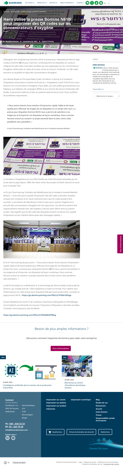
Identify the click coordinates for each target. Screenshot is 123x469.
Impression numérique (81, 399)
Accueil (99, 409)
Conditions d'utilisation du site (92, 464)
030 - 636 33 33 (17, 423)
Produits (42, 3)
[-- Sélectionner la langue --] (106, 96)
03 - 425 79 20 (16, 426)
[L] (30, 373)
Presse (98, 415)
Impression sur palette (56, 403)
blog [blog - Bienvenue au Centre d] (64, 357)
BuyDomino (55, 432)
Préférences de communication (108, 462)
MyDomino (105, 432)
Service (53, 3)
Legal (80, 462)
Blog (98, 399)
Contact (80, 3)
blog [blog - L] (2, 357)
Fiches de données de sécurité (81, 432)
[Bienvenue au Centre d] (77, 373)
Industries (50, 409)
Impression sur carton (55, 399)
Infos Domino (67, 3)
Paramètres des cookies (111, 464)
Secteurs (29, 3)
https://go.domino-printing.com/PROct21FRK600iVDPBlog (29, 315)
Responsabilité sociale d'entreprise (105, 419)
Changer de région (19, 462)
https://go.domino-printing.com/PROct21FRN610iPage (46, 295)
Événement (101, 406)
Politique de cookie (90, 462)
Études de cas (102, 403)
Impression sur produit (56, 406)
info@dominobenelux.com (16, 430)
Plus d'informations (61, 348)
